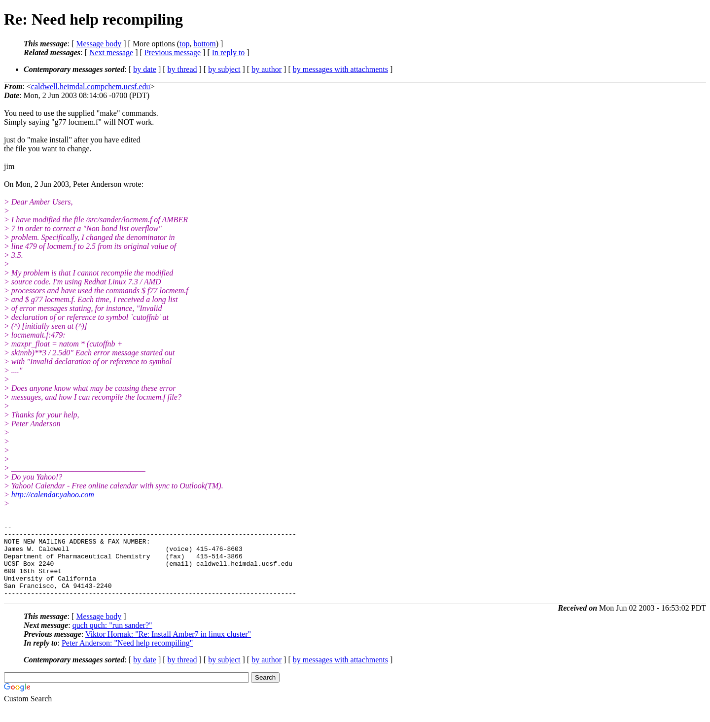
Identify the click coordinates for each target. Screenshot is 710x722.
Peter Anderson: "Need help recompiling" (127, 657)
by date (144, 69)
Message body (98, 43)
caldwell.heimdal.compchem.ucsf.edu (90, 86)
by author (266, 69)
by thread (182, 69)
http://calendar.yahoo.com (52, 494)
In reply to (228, 52)
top (184, 43)
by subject (224, 69)
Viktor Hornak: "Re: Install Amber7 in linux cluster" (168, 649)
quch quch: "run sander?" (112, 640)
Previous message (172, 52)
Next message (111, 52)
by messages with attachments (340, 69)
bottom (204, 43)
